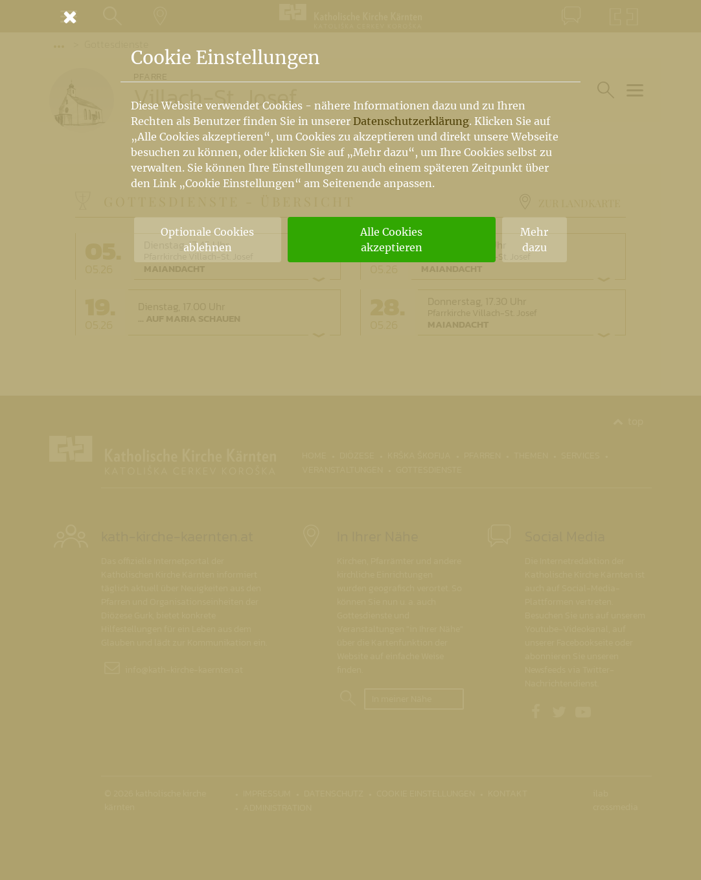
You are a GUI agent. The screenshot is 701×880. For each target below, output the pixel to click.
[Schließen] (350, 17)
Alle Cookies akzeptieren (391, 239)
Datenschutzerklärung (411, 121)
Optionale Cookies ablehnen (207, 239)
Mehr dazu (534, 239)
